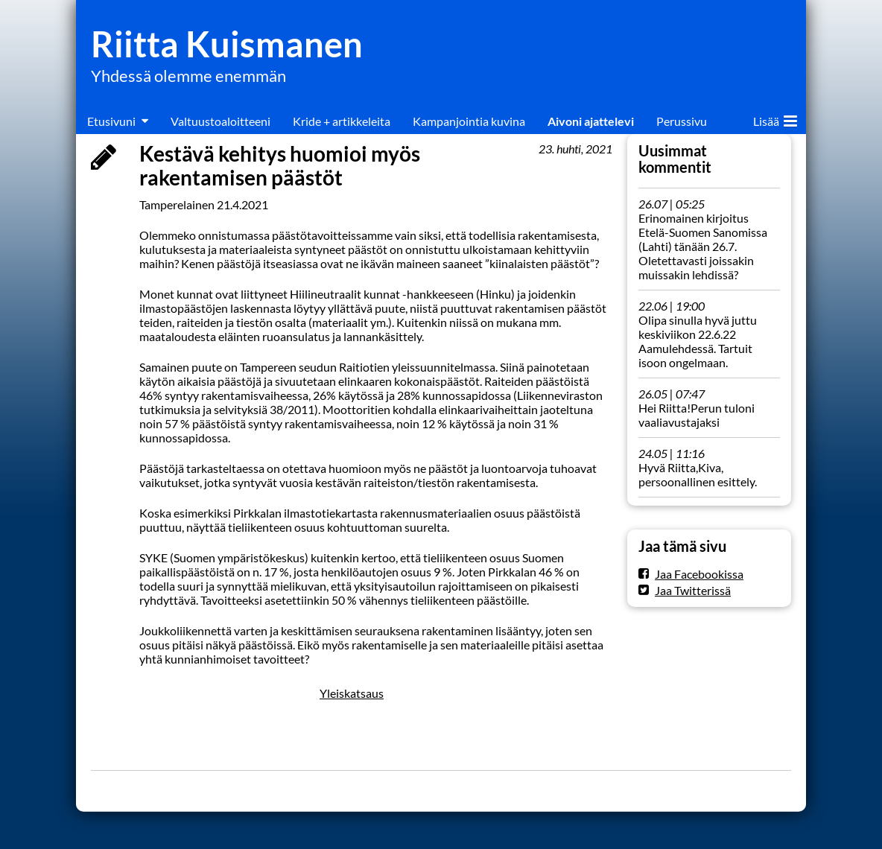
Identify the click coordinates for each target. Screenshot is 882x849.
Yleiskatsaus (352, 693)
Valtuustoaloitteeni (220, 121)
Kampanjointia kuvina (469, 121)
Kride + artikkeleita (341, 121)
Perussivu (681, 121)
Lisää (775, 118)
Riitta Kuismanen (227, 44)
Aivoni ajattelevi (591, 121)
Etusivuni (111, 121)
